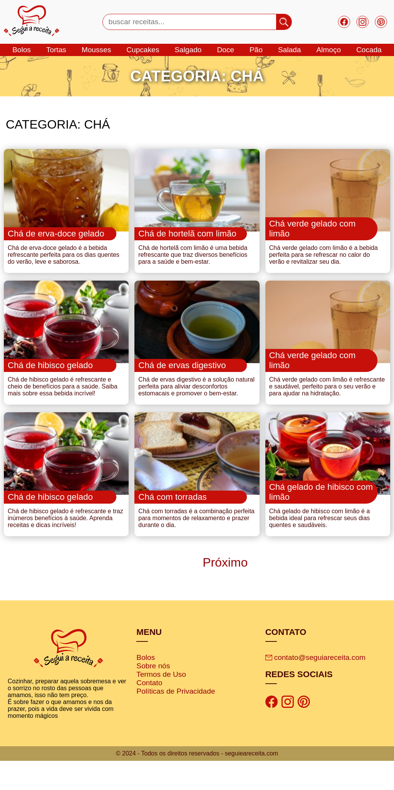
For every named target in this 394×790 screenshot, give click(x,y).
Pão (256, 50)
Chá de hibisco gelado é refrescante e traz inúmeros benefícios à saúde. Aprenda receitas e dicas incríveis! (65, 547)
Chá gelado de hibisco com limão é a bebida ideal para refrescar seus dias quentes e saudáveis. (319, 547)
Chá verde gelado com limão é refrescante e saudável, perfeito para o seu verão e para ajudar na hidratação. (327, 405)
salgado (188, 50)
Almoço (328, 50)
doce (225, 50)
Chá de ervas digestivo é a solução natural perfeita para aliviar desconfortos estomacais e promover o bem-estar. (196, 405)
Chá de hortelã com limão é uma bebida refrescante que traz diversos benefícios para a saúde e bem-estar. (192, 264)
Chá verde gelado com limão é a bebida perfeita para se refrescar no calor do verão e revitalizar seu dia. (323, 264)
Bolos (145, 686)
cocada (369, 50)
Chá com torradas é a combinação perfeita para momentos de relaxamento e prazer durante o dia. (196, 547)
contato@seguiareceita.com (315, 686)
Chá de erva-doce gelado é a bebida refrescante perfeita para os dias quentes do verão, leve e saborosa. (63, 264)
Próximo (223, 591)
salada (289, 50)
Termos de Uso (161, 703)
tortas (56, 50)
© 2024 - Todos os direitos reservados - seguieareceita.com (197, 782)
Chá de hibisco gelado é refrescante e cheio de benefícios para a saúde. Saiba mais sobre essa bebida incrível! (63, 405)
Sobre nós (153, 695)
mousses (96, 50)
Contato (149, 711)
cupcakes (142, 50)
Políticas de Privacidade (175, 720)
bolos (21, 50)
